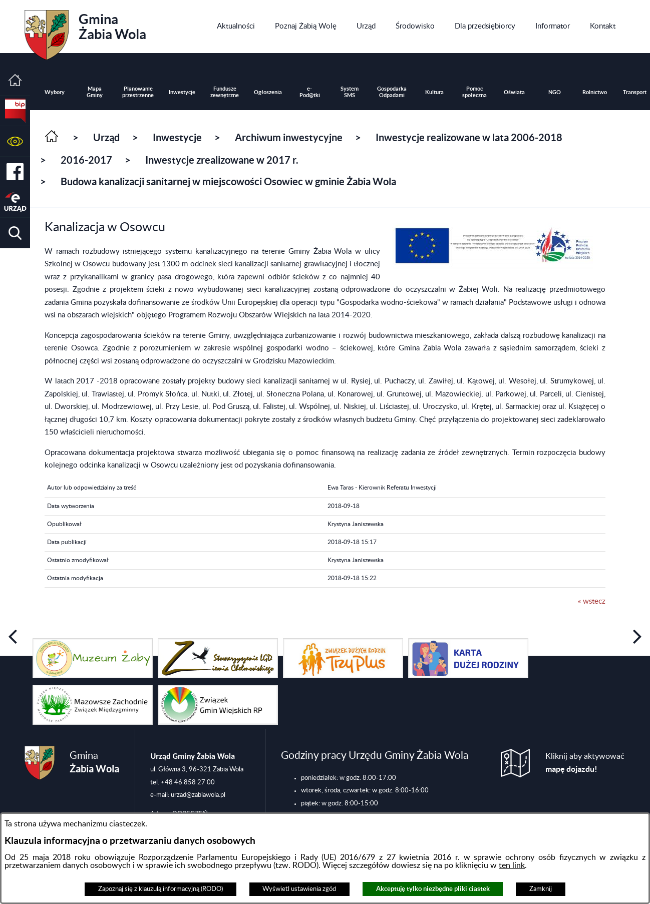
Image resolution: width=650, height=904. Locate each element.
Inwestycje (177, 137)
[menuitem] (236, 26)
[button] (15, 141)
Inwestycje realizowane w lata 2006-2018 (469, 137)
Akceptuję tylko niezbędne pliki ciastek (433, 888)
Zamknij (540, 888)
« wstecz (591, 601)
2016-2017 (86, 160)
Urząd (106, 137)
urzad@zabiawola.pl (198, 795)
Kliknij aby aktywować (584, 763)
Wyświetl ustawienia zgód (299, 888)
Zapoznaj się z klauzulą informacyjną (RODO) (160, 888)
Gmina (85, 31)
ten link (512, 865)
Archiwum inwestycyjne (289, 137)
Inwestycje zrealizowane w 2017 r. (221, 160)
